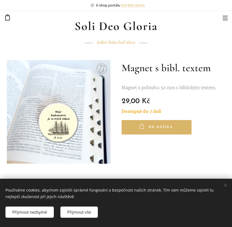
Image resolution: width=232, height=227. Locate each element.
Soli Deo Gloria (133, 5)
